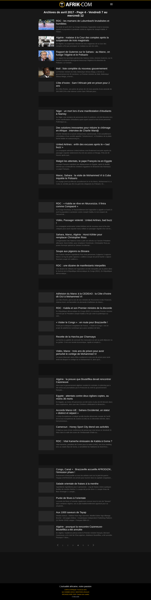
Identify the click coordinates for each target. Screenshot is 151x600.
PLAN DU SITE (82, 590)
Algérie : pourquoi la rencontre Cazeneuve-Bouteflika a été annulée (79, 528)
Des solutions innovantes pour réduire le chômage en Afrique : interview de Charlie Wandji (83, 129)
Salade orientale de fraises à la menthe (77, 483)
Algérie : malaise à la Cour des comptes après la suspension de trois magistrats (82, 39)
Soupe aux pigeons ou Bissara (72, 251)
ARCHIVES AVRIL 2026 (69, 594)
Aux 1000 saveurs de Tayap (71, 512)
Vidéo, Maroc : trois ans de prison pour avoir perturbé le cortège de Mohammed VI (80, 352)
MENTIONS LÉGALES (82, 592)
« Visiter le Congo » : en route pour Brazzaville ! (82, 322)
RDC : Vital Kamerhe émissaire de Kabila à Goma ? (84, 441)
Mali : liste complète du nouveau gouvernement (81, 68)
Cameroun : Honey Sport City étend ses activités (82, 426)
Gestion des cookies (83, 594)
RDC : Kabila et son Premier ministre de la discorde (84, 308)
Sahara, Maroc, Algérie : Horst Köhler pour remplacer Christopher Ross (79, 236)
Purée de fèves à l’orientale (71, 498)
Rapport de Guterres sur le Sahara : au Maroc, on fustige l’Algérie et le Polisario (83, 53)
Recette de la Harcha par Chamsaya (76, 336)
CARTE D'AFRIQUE (70, 590)
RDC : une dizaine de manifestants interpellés (81, 265)
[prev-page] (57, 545)
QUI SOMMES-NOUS (68, 592)
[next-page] (93, 545)
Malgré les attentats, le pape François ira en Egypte (84, 161)
